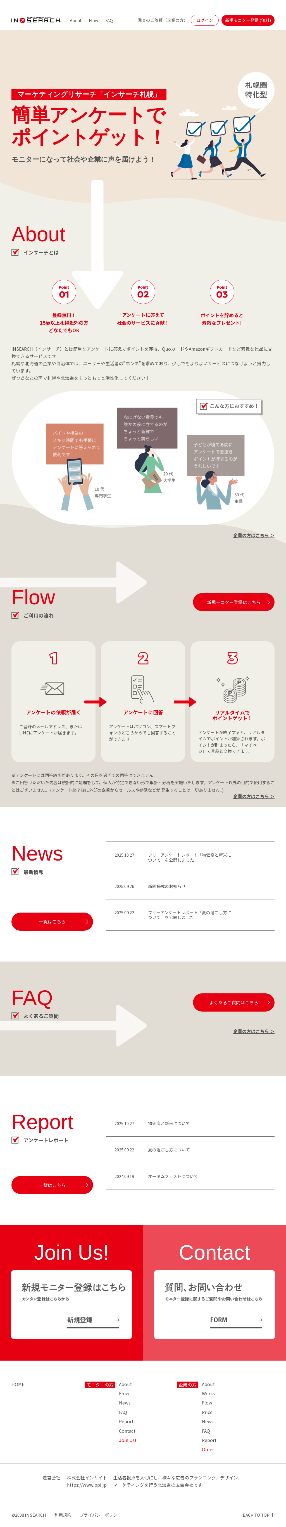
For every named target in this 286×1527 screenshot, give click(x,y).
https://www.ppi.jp (87, 1484)
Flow (93, 20)
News (124, 1402)
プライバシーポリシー (100, 1514)
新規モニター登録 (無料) (248, 20)
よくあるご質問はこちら (233, 1002)
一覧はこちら (52, 921)
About (76, 20)
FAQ (109, 20)
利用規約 (62, 1514)
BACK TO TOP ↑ (259, 1514)
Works (208, 1393)
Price (207, 1412)
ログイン (204, 20)
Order (208, 1449)
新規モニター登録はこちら (234, 602)
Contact (127, 1430)
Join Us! (127, 1440)
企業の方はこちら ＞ (254, 535)
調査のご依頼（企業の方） (163, 20)
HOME (17, 1384)
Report (126, 1421)
